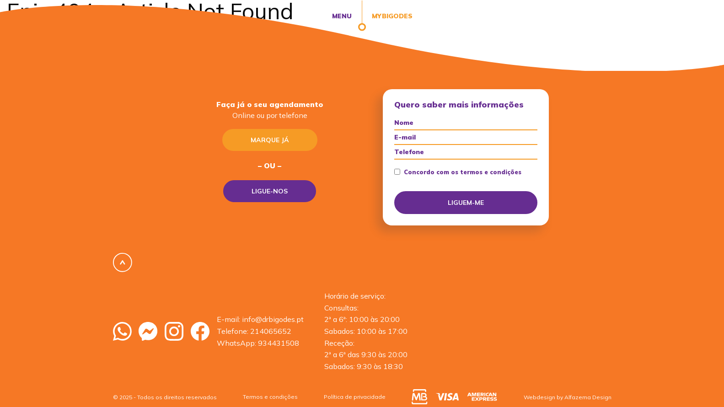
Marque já (270, 140)
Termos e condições (270, 396)
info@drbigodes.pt (273, 319)
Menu (342, 16)
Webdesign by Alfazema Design (567, 397)
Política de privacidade (355, 396)
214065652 (270, 331)
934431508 (278, 343)
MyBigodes (391, 16)
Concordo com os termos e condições (457, 172)
